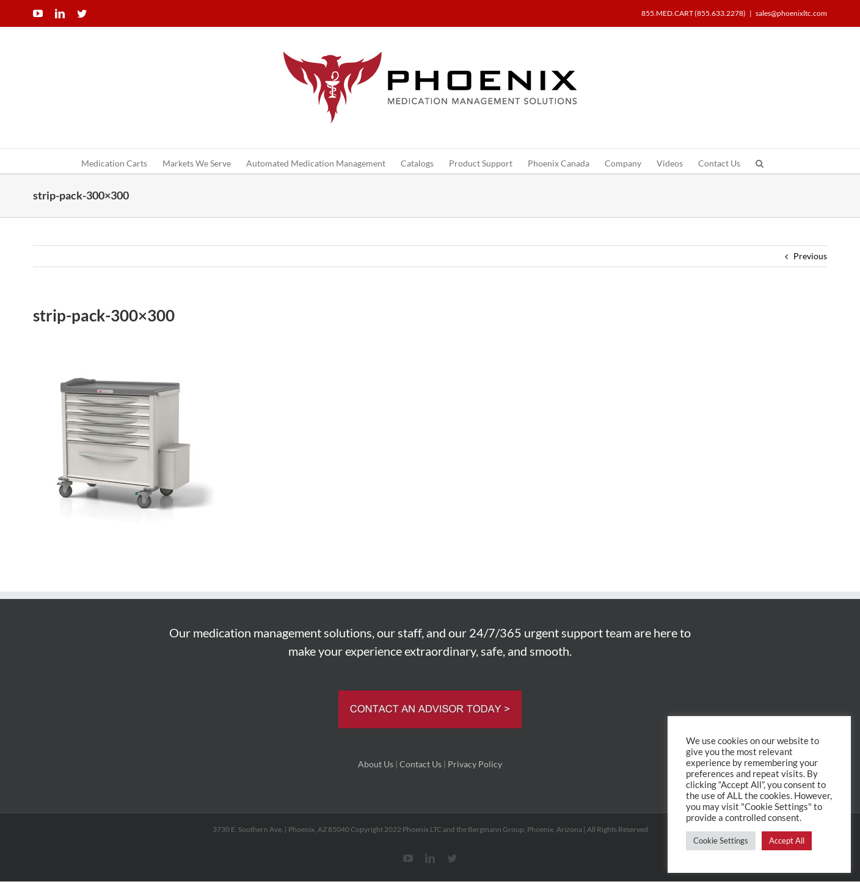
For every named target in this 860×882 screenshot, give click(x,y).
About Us (375, 764)
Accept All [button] (786, 840)
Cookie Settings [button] (720, 840)
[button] (759, 161)
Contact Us (420, 764)
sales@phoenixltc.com (791, 13)
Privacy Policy (475, 764)
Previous (810, 256)
